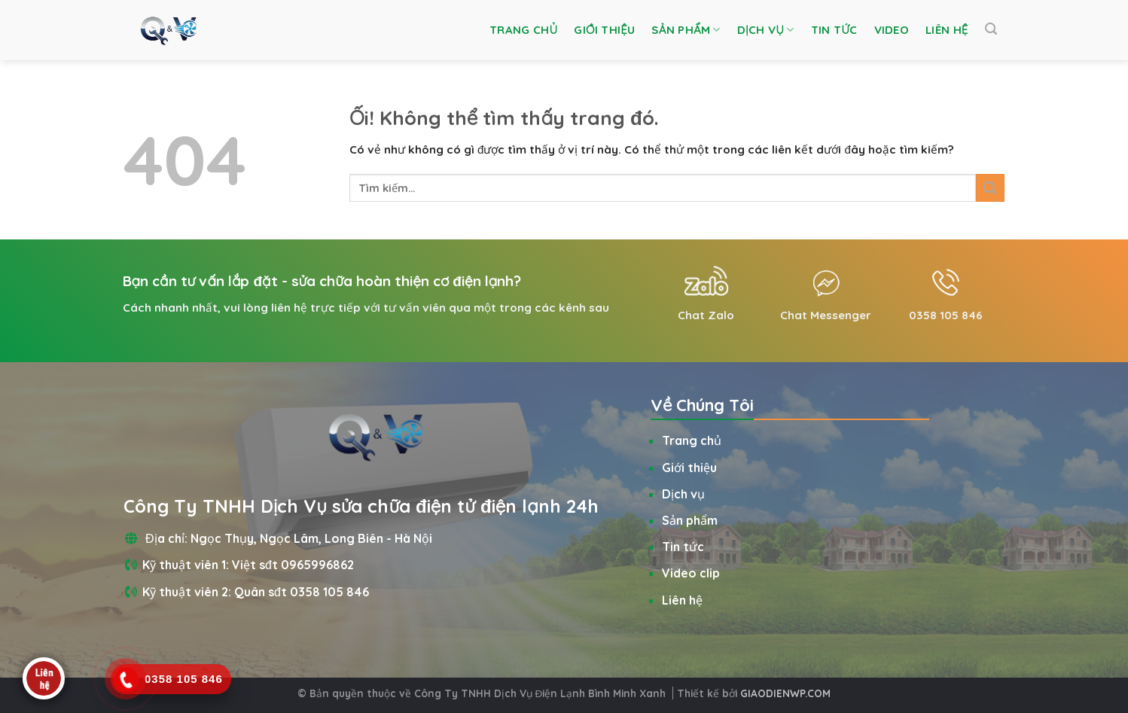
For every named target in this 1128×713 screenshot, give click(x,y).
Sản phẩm (685, 30)
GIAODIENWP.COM (785, 693)
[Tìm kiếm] (991, 29)
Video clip (691, 572)
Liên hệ (946, 30)
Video (892, 30)
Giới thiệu (604, 30)
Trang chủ (523, 30)
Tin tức (834, 30)
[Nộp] (990, 188)
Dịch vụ (765, 30)
